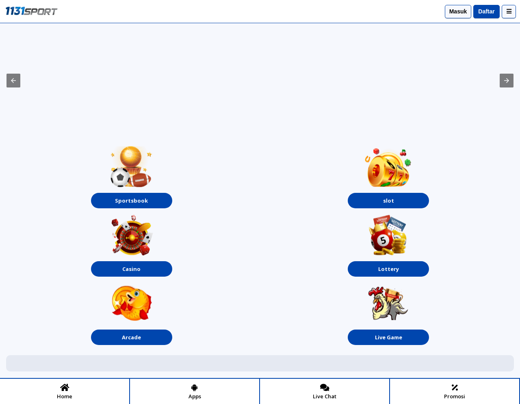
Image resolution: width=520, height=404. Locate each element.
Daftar (486, 11)
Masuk (458, 11)
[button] (13, 80)
